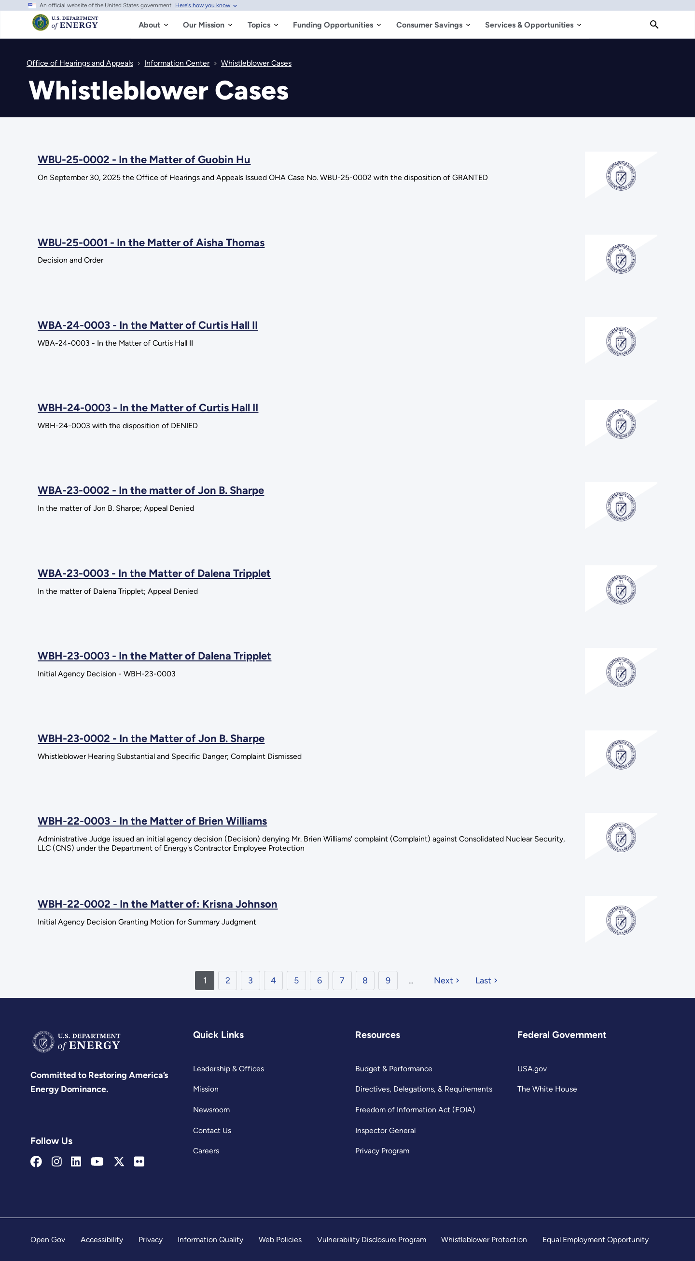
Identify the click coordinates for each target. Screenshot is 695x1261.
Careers (206, 1150)
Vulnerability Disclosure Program (371, 1239)
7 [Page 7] (342, 980)
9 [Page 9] (388, 980)
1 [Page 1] (205, 980)
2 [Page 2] (227, 980)
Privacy (151, 1239)
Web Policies (280, 1239)
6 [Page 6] (319, 980)
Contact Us (212, 1130)
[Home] (65, 27)
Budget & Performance (393, 1068)
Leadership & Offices (228, 1068)
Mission (206, 1088)
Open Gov (47, 1239)
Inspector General (385, 1130)
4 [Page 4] (273, 980)
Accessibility (102, 1239)
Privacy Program (382, 1150)
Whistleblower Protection (484, 1239)
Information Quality (210, 1239)
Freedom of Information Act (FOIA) (415, 1109)
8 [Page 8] (365, 980)
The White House (547, 1088)
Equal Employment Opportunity (595, 1239)
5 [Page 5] (296, 980)
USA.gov (532, 1068)
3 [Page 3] (250, 980)
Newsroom (211, 1109)
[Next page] (448, 980)
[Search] (654, 24)
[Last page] (487, 980)
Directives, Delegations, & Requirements (423, 1088)
